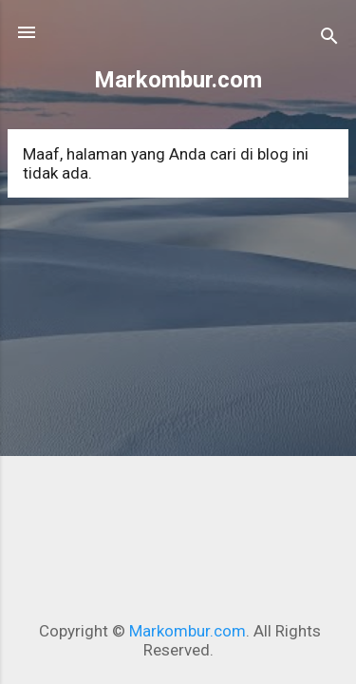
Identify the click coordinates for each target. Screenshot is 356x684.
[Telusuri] (329, 38)
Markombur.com (178, 79)
